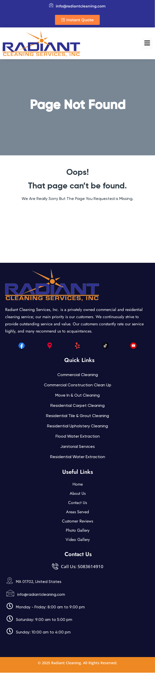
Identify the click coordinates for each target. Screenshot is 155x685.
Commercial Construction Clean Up (77, 384)
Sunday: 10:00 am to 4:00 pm (43, 632)
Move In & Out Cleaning (77, 395)
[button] (147, 43)
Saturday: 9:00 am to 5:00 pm (44, 619)
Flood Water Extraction (78, 436)
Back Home (77, 214)
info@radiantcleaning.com (41, 594)
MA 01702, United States (38, 581)
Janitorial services (77, 446)
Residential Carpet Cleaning (77, 405)
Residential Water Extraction (77, 456)
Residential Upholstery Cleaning (77, 426)
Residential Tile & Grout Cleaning (77, 415)
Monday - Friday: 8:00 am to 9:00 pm (50, 607)
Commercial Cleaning (77, 374)
